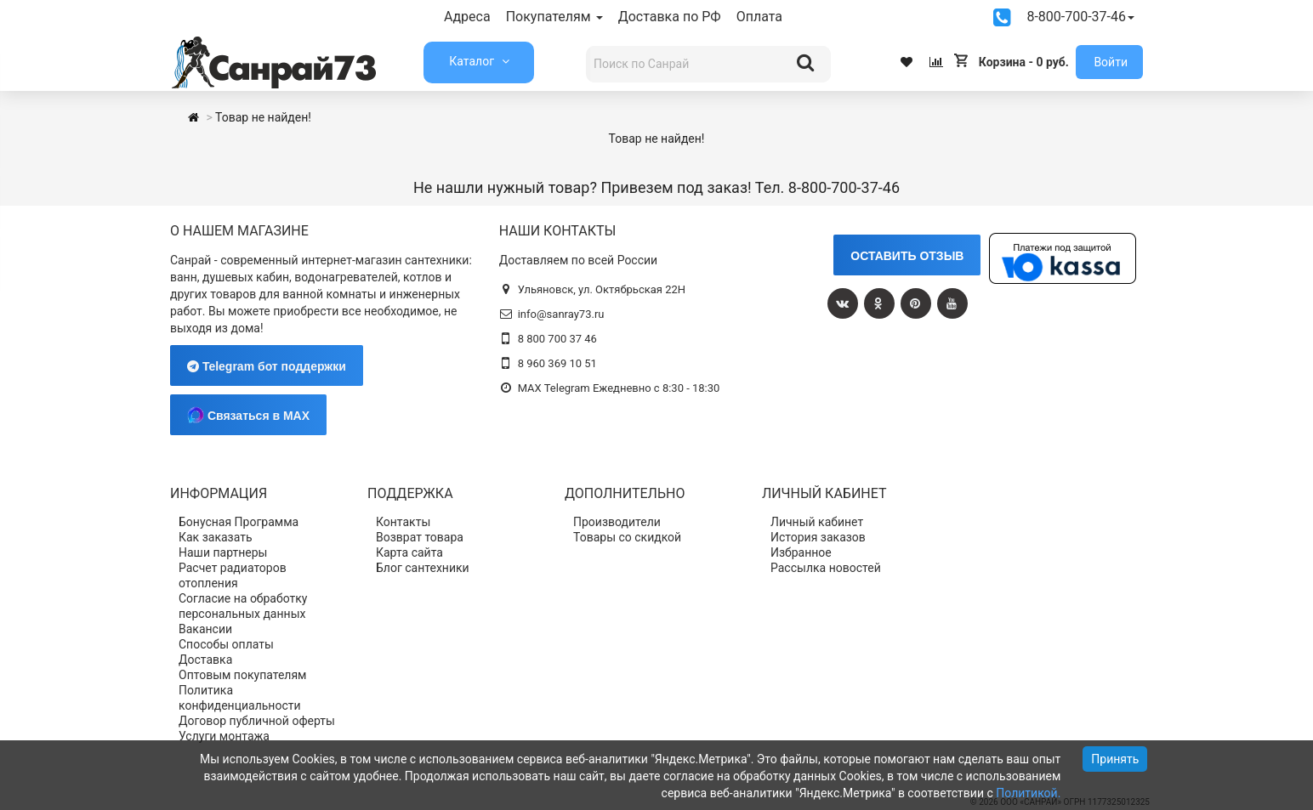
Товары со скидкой (627, 537)
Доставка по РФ (669, 16)
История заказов (818, 537)
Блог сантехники (422, 568)
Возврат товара (419, 537)
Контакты (403, 522)
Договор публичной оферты (257, 721)
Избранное (801, 552)
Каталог (473, 61)
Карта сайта (409, 552)
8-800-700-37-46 (1080, 16)
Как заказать (216, 537)
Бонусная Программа (238, 522)
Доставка (205, 659)
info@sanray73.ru (561, 314)
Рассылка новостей (825, 568)
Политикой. (1028, 793)
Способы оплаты (226, 644)
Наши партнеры (223, 552)
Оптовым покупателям (243, 675)
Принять (1115, 759)
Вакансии (205, 629)
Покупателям (554, 16)
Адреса (467, 16)
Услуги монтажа (224, 736)
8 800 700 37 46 (557, 338)
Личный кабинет (816, 522)
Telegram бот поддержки (266, 366)
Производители (617, 522)
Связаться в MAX (248, 414)
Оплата (759, 16)
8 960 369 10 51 (557, 363)
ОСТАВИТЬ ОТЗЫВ (906, 256)
